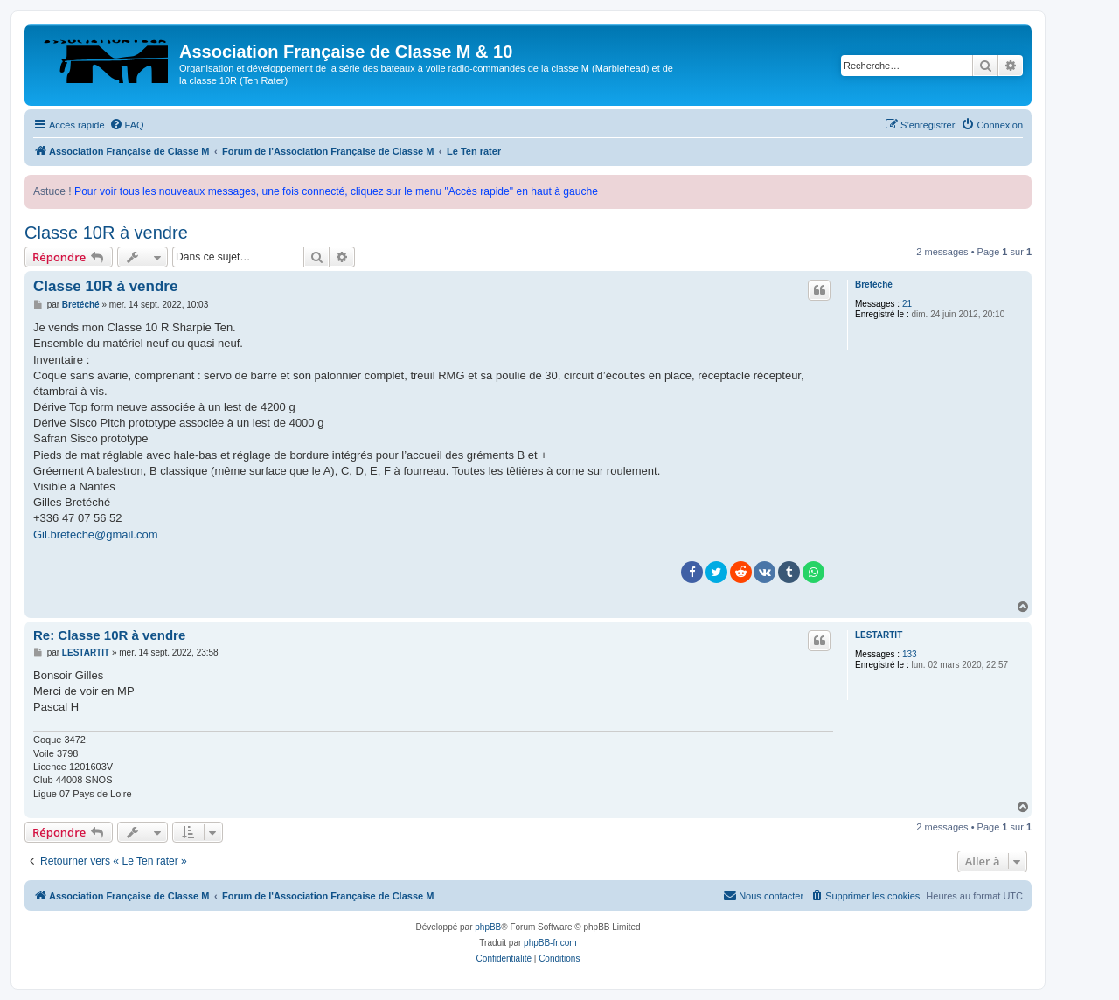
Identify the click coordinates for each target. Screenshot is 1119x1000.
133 (909, 654)
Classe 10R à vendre (106, 232)
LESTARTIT (878, 635)
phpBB (488, 927)
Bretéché (874, 284)
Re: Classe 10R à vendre (109, 635)
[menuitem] (126, 125)
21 (907, 304)
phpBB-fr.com (550, 943)
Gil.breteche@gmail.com (95, 534)
